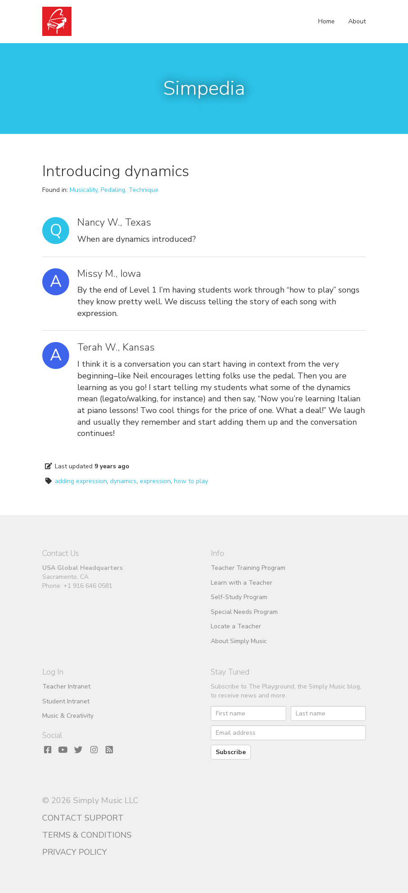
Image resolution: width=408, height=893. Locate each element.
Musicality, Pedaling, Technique (114, 190)
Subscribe (231, 752)
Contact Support (83, 818)
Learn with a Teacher (241, 582)
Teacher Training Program (248, 568)
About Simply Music (239, 641)
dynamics (123, 481)
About (357, 21)
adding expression (81, 481)
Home (326, 21)
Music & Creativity (67, 715)
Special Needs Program (244, 612)
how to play (191, 481)
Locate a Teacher (236, 626)
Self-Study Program (239, 597)
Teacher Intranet (66, 686)
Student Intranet (65, 701)
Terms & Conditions (87, 835)
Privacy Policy (74, 852)
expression (155, 481)
